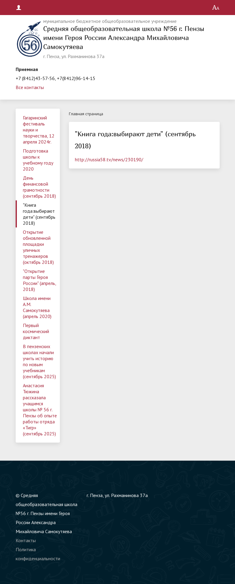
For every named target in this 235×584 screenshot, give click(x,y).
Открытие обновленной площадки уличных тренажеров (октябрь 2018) (38, 247)
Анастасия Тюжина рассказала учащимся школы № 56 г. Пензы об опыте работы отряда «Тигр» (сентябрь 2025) (40, 409)
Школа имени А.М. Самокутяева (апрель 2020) (37, 307)
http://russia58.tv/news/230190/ (109, 159)
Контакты (26, 540)
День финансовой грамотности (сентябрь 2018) (39, 187)
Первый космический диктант (36, 331)
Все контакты (30, 87)
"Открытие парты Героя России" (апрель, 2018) (39, 280)
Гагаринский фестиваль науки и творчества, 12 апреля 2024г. (38, 130)
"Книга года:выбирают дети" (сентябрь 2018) (39, 214)
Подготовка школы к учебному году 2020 (38, 160)
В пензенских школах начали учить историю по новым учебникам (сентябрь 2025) (39, 361)
